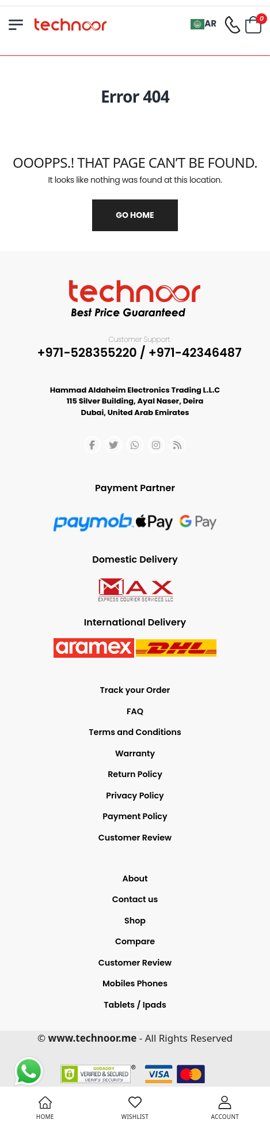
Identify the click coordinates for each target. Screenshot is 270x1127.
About (134, 878)
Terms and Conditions (135, 732)
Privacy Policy (134, 795)
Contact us (135, 899)
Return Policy (135, 774)
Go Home (135, 215)
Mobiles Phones (135, 983)
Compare (135, 941)
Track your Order (135, 690)
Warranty (135, 753)
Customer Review (135, 837)
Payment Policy (134, 816)
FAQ (135, 711)
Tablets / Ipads (135, 1005)
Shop (135, 920)
